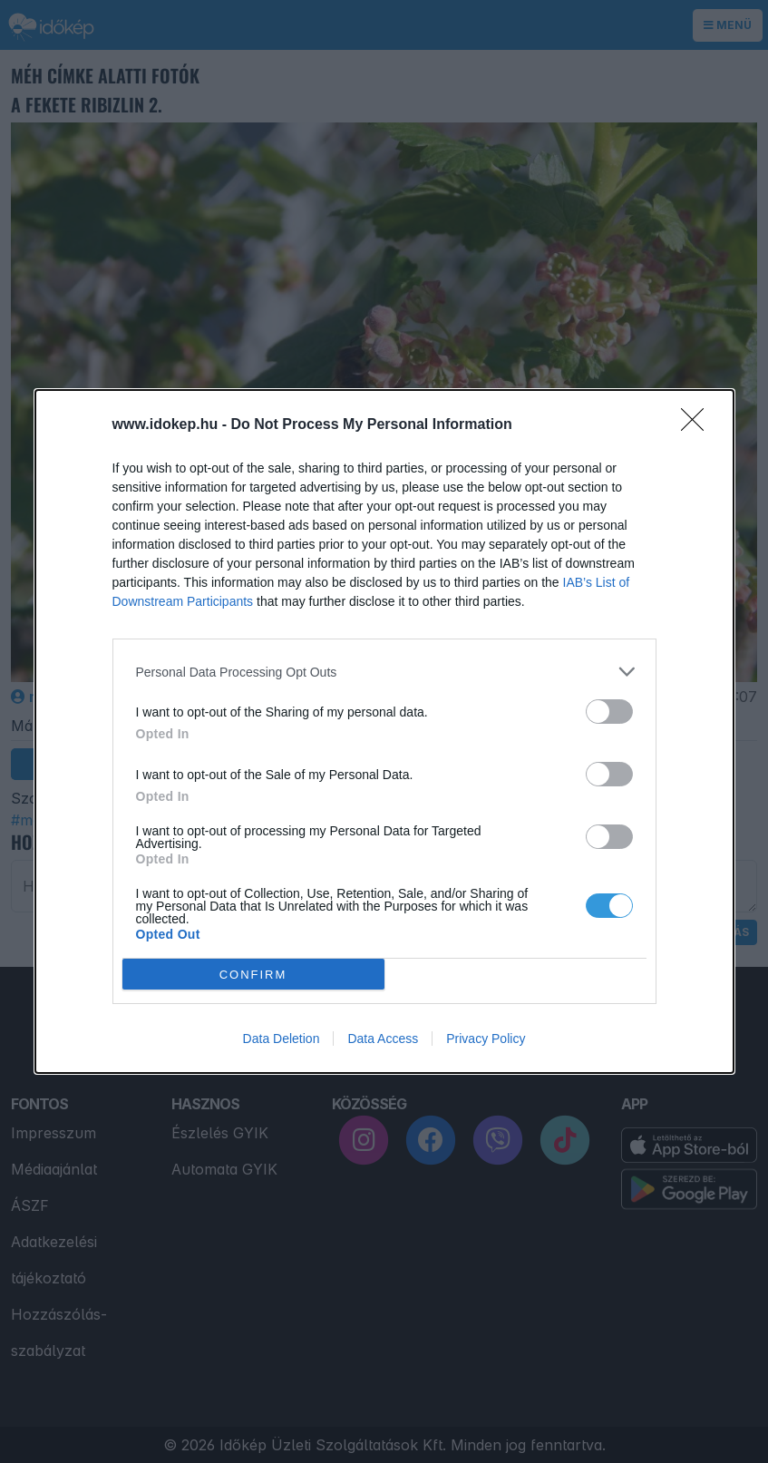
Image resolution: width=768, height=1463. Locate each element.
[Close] (698, 425)
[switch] (609, 711)
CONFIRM (253, 973)
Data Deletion (281, 1038)
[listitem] (384, 671)
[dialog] (384, 731)
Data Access (382, 1038)
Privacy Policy (485, 1038)
